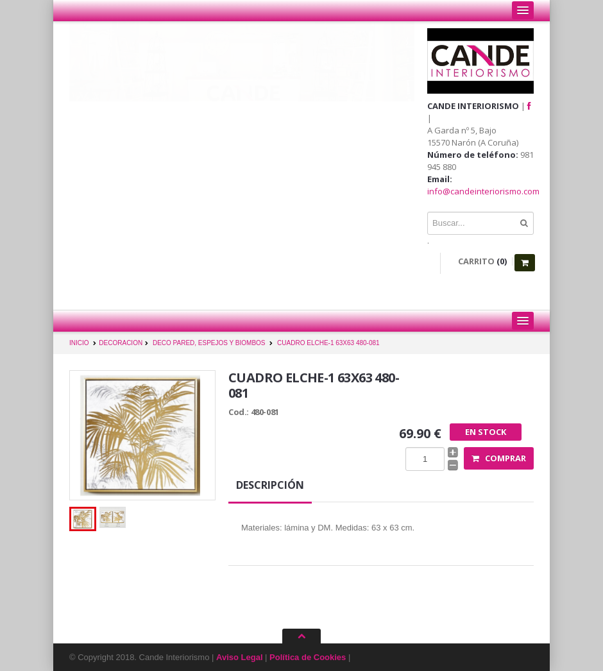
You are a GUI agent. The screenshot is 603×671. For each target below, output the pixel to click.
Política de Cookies (307, 657)
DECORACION (120, 342)
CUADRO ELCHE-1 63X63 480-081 (328, 342)
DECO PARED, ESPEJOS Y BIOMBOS (209, 342)
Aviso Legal (239, 657)
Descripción (270, 485)
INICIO (79, 342)
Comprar (498, 458)
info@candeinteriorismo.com (483, 191)
